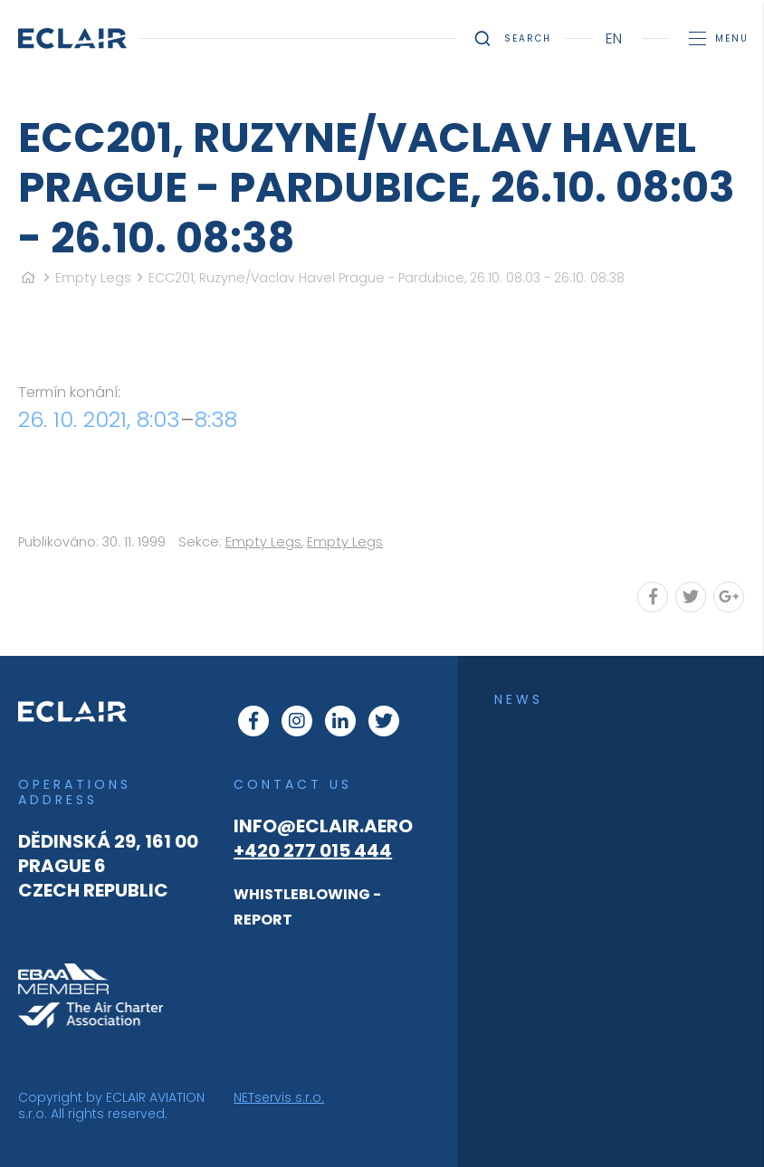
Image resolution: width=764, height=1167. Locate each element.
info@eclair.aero (323, 826)
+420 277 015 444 (313, 850)
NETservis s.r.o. (279, 1097)
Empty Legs (93, 278)
